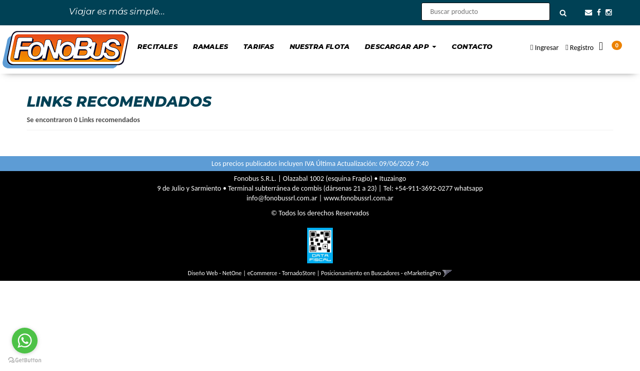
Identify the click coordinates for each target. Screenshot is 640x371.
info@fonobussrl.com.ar (281, 198)
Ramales (210, 46)
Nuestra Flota (320, 46)
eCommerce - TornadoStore (281, 273)
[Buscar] (563, 13)
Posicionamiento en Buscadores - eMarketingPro (381, 273)
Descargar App (400, 46)
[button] (588, 12)
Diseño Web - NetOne (215, 273)
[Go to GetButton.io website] (24, 360)
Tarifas (258, 46)
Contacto (472, 46)
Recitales (157, 46)
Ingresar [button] (547, 47)
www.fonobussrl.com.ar (358, 198)
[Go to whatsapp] (25, 340)
